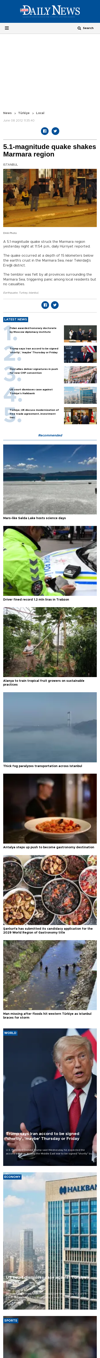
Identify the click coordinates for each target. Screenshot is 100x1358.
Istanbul (33, 292)
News (7, 113)
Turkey (23, 292)
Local (40, 113)
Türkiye (24, 113)
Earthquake (10, 292)
